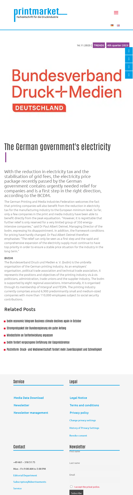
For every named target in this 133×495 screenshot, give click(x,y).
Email (72, 474)
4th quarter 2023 (117, 45)
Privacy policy (79, 413)
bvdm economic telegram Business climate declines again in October (44, 321)
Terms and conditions (84, 405)
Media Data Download (29, 398)
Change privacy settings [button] (82, 420)
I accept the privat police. (87, 486)
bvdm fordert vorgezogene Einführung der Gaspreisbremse (38, 342)
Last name (74, 462)
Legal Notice (78, 398)
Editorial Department (25, 475)
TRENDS (99, 45)
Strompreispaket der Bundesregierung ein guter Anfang (36, 328)
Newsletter (21, 405)
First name (74, 451)
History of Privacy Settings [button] (84, 428)
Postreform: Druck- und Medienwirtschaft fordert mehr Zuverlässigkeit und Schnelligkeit (54, 349)
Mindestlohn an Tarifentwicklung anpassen (30, 335)
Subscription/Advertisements (29, 481)
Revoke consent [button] (78, 435)
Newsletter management (31, 413)
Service (17, 488)
